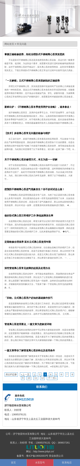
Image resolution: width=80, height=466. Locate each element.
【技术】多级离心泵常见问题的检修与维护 (27, 133)
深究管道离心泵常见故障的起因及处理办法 (27, 268)
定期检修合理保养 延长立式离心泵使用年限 (27, 241)
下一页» (52, 378)
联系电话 (67, 462)
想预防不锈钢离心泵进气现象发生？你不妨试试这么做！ (34, 189)
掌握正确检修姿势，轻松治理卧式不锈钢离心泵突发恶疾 (34, 54)
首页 (13, 462)
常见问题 (21, 44)
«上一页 (25, 374)
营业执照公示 (56, 455)
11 (35, 378)
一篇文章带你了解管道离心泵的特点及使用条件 (29, 350)
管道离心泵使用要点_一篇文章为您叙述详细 (28, 324)
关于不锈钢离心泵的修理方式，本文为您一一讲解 (30, 159)
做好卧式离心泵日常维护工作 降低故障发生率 (28, 215)
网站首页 (9, 44)
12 (42, 378)
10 (29, 378)
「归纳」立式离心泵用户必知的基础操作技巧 (28, 297)
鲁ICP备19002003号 (37, 455)
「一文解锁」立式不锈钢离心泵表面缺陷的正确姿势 (32, 80)
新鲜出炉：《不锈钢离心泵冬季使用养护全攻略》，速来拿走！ (38, 107)
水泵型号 (40, 462)
